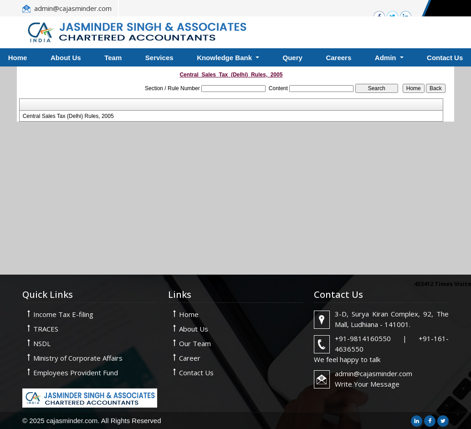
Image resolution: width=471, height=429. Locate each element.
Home (189, 314)
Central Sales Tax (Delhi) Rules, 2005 (68, 116)
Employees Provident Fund (75, 372)
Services (159, 57)
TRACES (45, 328)
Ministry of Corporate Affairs (78, 358)
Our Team (195, 343)
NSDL (42, 343)
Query (292, 57)
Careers (338, 57)
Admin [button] (386, 57)
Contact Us (196, 372)
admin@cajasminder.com (73, 8)
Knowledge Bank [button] (225, 57)
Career (189, 358)
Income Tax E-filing (63, 314)
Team (113, 57)
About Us (66, 57)
